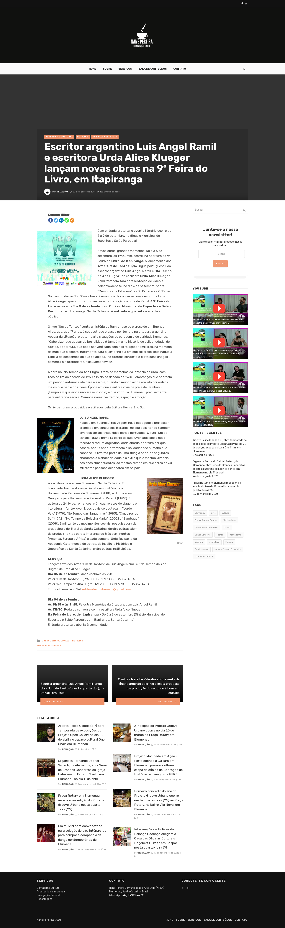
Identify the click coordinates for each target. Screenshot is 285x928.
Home (92, 68)
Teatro (220, 534)
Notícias (82, 137)
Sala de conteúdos (152, 68)
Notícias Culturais (105, 137)
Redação (62, 191)
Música (229, 542)
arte (213, 513)
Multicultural (229, 520)
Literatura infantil (204, 556)
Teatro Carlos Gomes (206, 520)
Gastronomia (202, 549)
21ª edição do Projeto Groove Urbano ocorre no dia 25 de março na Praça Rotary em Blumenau (156, 732)
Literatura (214, 542)
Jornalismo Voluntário (206, 527)
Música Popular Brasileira (227, 549)
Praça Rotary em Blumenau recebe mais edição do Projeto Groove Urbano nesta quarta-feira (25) (81, 802)
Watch (219, 308)
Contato (179, 68)
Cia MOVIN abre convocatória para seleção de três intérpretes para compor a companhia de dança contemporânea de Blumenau (82, 835)
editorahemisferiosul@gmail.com (106, 589)
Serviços (125, 68)
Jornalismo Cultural (59, 137)
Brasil (227, 527)
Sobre (107, 68)
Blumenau (200, 513)
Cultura (225, 513)
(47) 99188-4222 (133, 895)
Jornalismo (235, 534)
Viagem (199, 542)
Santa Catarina (203, 534)
